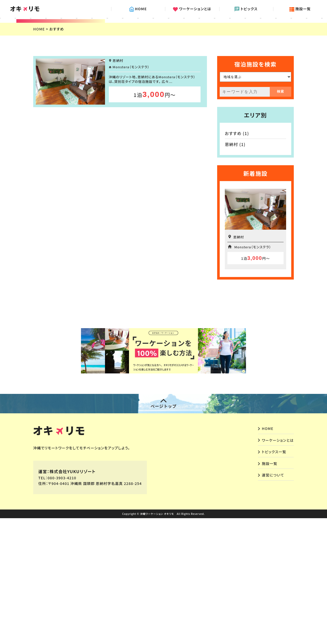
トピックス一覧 (274, 576)
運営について (273, 599)
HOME (138, 9)
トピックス (246, 9)
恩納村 (231, 269)
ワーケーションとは (192, 9)
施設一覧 (300, 9)
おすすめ (233, 258)
